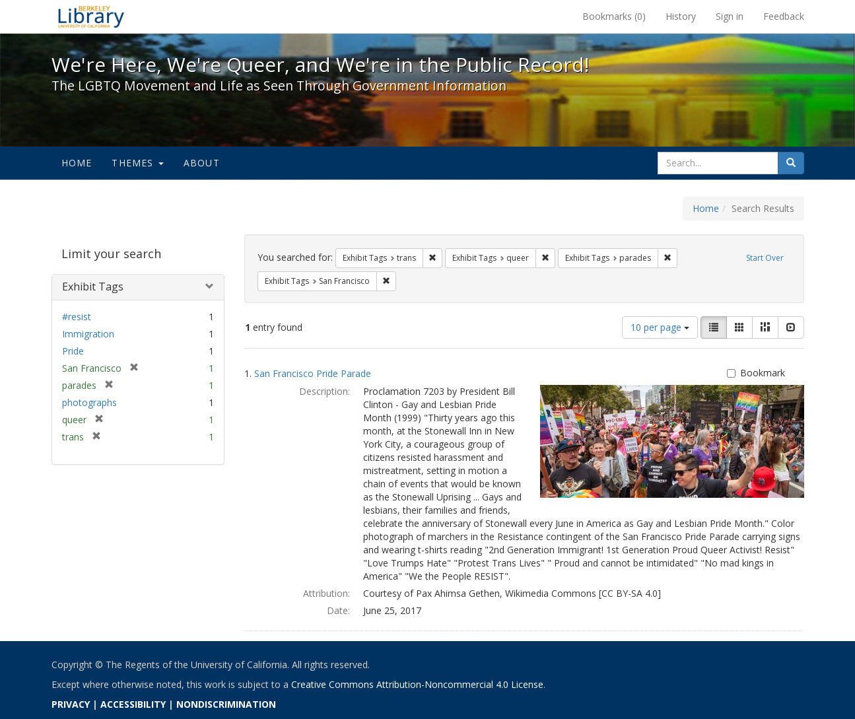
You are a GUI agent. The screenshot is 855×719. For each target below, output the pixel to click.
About (202, 162)
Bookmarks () (614, 16)
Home (76, 162)
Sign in (729, 16)
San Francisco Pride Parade (312, 373)
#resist (76, 316)
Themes (137, 162)
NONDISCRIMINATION (226, 704)
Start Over (765, 257)
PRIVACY (70, 704)
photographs (89, 402)
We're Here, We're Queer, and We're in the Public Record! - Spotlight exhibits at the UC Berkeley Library (91, 16)
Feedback (783, 16)
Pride (73, 351)
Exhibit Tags (92, 286)
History (681, 16)
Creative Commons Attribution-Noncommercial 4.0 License (417, 684)
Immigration (88, 333)
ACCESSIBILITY (133, 704)
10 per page (660, 327)
